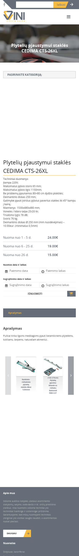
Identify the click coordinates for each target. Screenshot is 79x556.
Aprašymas (14, 313)
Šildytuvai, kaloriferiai (14, 551)
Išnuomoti (35, 294)
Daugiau (12, 533)
